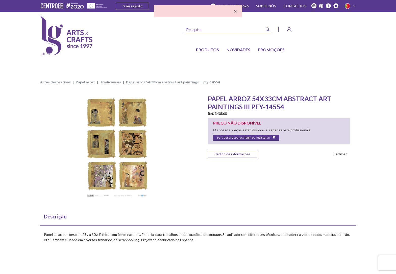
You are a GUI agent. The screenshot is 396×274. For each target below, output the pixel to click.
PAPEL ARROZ (85, 82)
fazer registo (132, 6)
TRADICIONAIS (110, 82)
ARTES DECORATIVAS (55, 82)
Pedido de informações (232, 154)
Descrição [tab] (55, 216)
